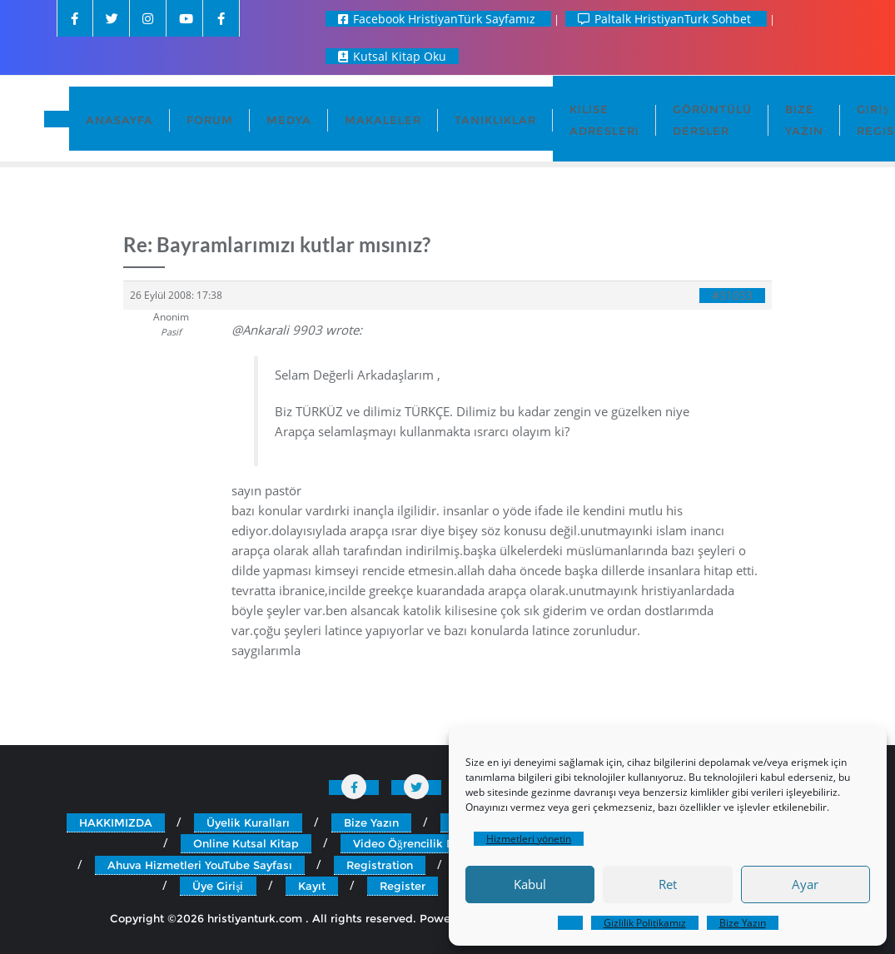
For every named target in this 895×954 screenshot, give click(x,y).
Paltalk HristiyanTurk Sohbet (666, 19)
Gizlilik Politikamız (645, 923)
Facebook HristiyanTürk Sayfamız (438, 19)
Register (402, 885)
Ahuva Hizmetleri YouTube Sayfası (199, 865)
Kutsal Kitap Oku (392, 56)
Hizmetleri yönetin (528, 839)
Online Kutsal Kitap (246, 843)
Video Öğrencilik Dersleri (421, 843)
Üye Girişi (217, 885)
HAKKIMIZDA (115, 822)
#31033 (732, 295)
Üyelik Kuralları (248, 822)
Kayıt (312, 885)
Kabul (530, 884)
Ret (668, 884)
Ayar (805, 884)
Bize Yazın (742, 923)
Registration (379, 865)
